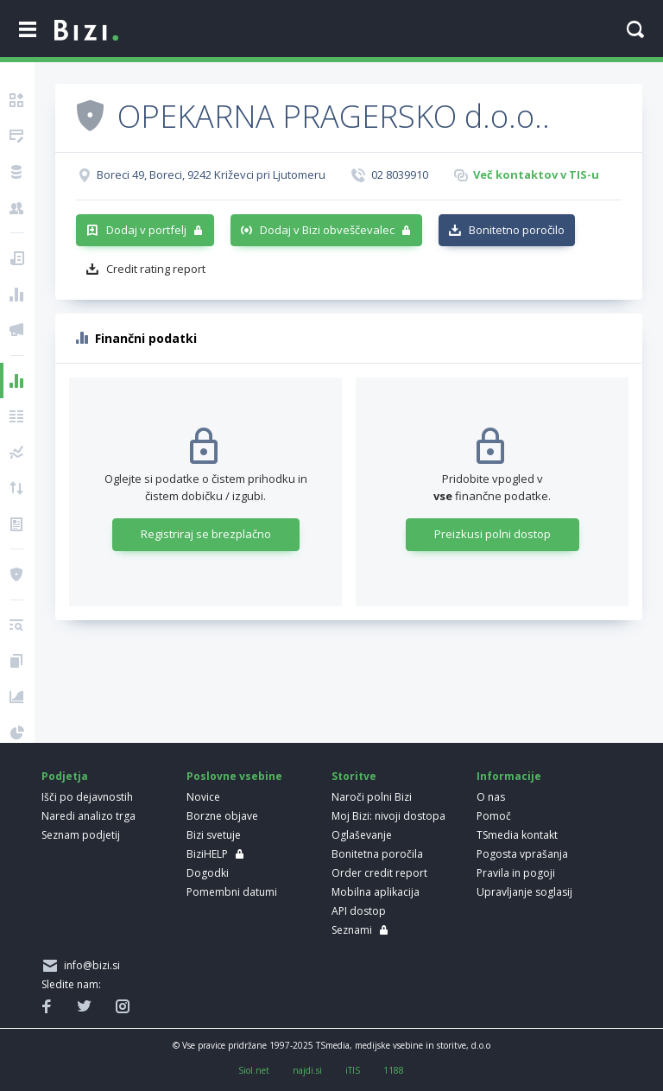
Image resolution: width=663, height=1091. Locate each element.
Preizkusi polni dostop (492, 534)
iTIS (352, 1070)
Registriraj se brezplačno (206, 534)
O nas (491, 797)
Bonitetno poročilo (517, 230)
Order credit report (379, 873)
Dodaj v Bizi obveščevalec (327, 230)
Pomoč (494, 816)
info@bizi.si (89, 965)
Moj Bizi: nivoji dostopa (388, 816)
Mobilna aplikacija (376, 892)
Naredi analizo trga (88, 816)
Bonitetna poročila (377, 854)
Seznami (352, 930)
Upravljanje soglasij (524, 892)
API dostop (359, 911)
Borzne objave (222, 816)
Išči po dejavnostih (87, 797)
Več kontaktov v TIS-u (536, 174)
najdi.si (307, 1070)
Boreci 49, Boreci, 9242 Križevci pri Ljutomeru (211, 174)
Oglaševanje (362, 835)
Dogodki (207, 873)
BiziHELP (207, 854)
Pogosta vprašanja (522, 854)
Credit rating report (155, 268)
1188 (393, 1070)
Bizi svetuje (213, 835)
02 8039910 (399, 174)
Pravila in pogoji (516, 873)
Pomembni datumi (231, 892)
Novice (203, 797)
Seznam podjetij (80, 835)
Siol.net (253, 1070)
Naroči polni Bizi (372, 797)
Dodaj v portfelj (146, 230)
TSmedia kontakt (517, 835)
